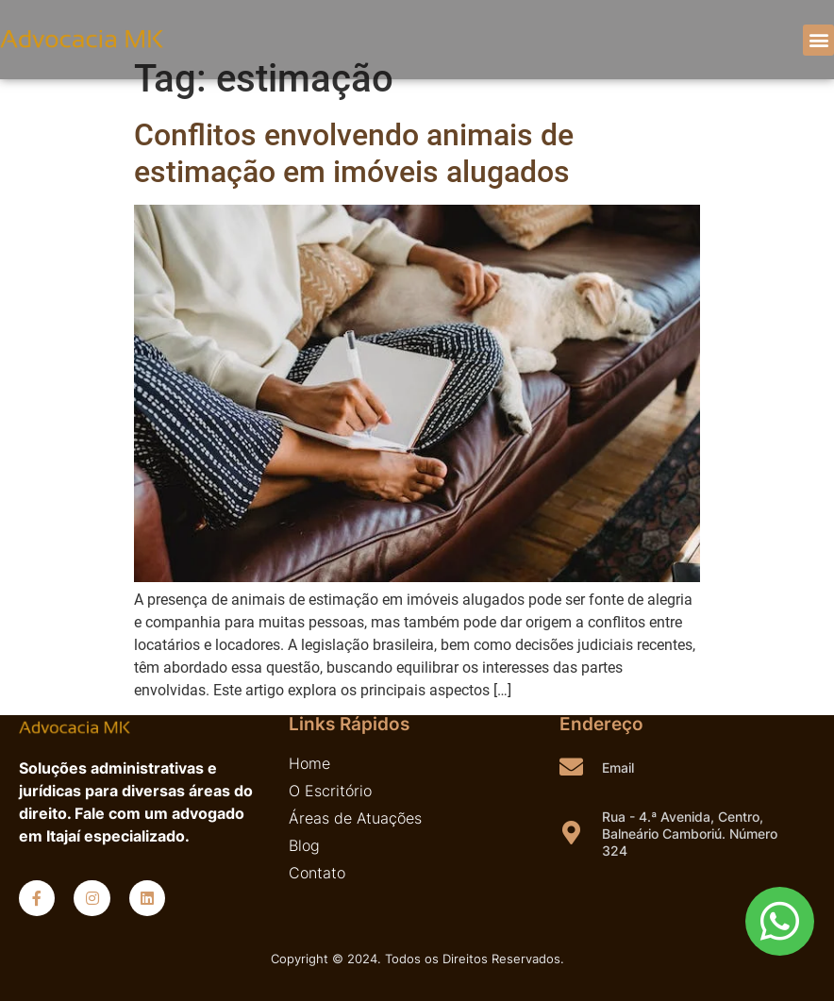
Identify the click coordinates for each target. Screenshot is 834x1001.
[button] (818, 40)
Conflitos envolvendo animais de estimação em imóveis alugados (354, 153)
